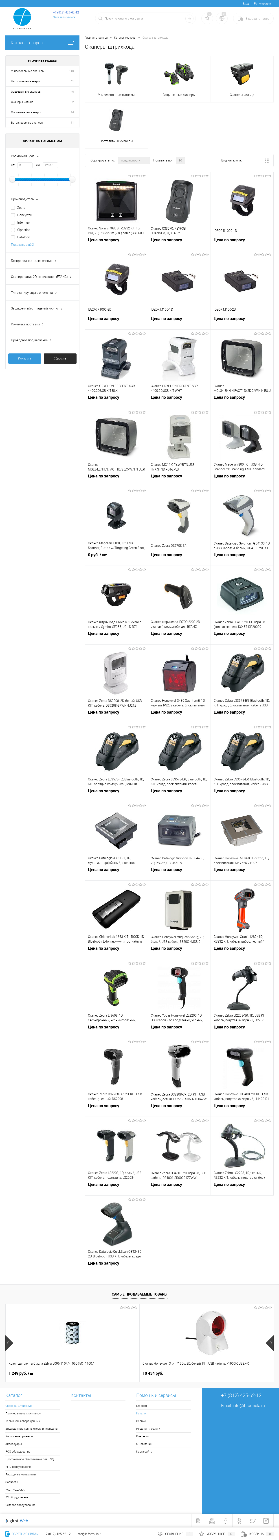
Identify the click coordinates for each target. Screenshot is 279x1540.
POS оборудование (17, 1451)
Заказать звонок (64, 17)
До (38, 165)
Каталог (141, 1413)
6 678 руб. (152, 1373)
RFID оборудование (18, 1466)
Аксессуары (13, 1444)
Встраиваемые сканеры (27, 122)
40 (72, 91)
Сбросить (60, 358)
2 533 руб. (223, 1373)
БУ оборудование (16, 1497)
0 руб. (116, 559)
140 (71, 71)
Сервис (141, 1421)
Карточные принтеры (19, 1436)
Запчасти (11, 1482)
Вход (245, 3)
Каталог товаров (42, 42)
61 (72, 81)
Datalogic (24, 237)
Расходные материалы (20, 1474)
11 (72, 122)
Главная (141, 1405)
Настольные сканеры (25, 81)
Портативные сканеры (26, 112)
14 (72, 112)
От (13, 165)
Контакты (142, 1436)
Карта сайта (144, 1451)
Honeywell (24, 215)
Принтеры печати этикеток (23, 1413)
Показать (24, 358)
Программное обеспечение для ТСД (29, 1459)
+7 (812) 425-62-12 (57, 1534)
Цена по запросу (116, 244)
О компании (144, 1444)
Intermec (23, 222)
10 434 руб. (86, 1373)
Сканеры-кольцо (22, 102)
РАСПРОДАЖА (14, 1489)
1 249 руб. (22, 1373)
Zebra (21, 207)
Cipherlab (24, 230)
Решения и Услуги (148, 1428)
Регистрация (262, 3)
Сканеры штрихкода (18, 1405)
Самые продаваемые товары (139, 1294)
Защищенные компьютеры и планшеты (31, 1428)
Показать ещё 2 (22, 244)
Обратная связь (21, 1534)
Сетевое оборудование (20, 1505)
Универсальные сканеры (27, 71)
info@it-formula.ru (249, 1405)
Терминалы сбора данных (22, 1421)
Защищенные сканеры (26, 91)
